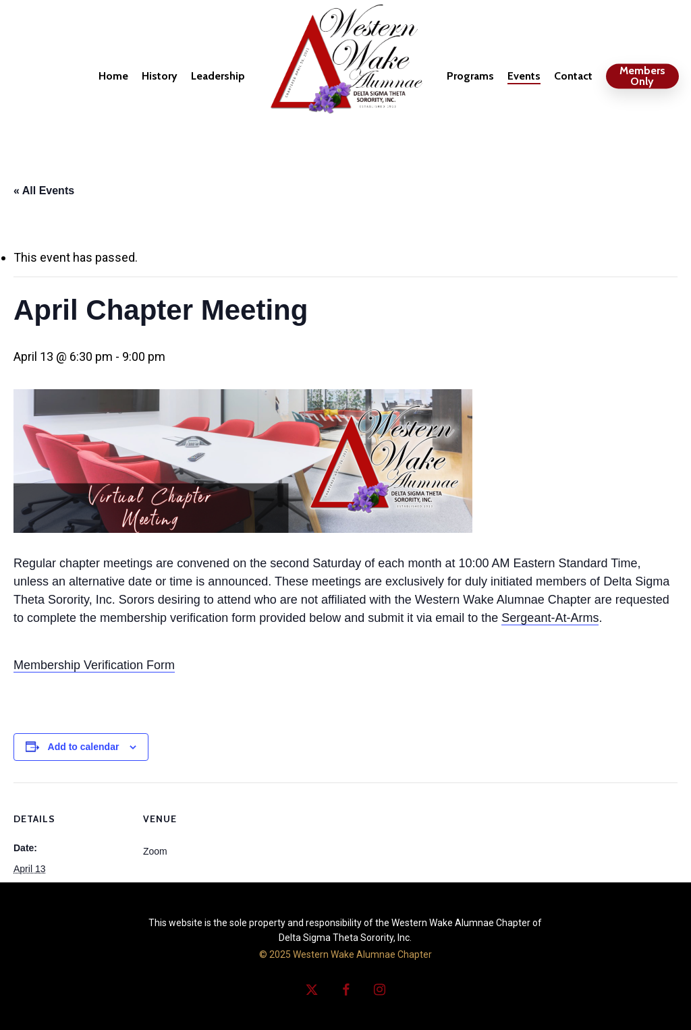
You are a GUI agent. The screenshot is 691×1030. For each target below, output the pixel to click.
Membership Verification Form (94, 665)
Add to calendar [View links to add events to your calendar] (83, 746)
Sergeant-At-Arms (550, 618)
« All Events (43, 190)
